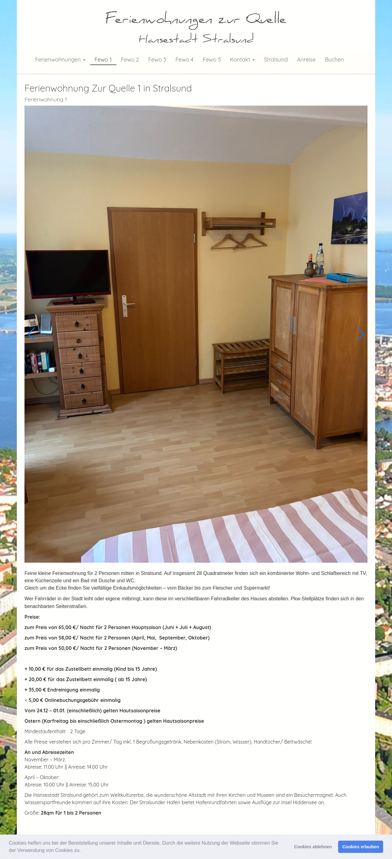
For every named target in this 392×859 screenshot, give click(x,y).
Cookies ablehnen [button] (313, 846)
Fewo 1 (103, 59)
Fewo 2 (130, 59)
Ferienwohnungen (60, 59)
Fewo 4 (184, 59)
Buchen (334, 59)
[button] (83, 851)
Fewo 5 (212, 59)
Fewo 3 (157, 59)
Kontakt (242, 59)
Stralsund (276, 59)
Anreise (306, 59)
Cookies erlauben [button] (360, 846)
